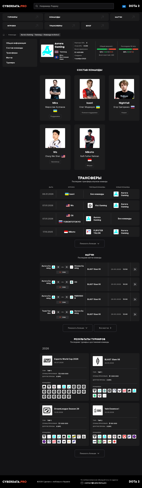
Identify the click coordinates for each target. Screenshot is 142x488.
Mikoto (72, 232)
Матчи (125, 17)
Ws (72, 205)
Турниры (22, 17)
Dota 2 (134, 6)
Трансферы (62, 25)
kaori (71, 194)
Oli (72, 215)
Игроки (22, 25)
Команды (76, 17)
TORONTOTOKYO (72, 222)
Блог (95, 25)
